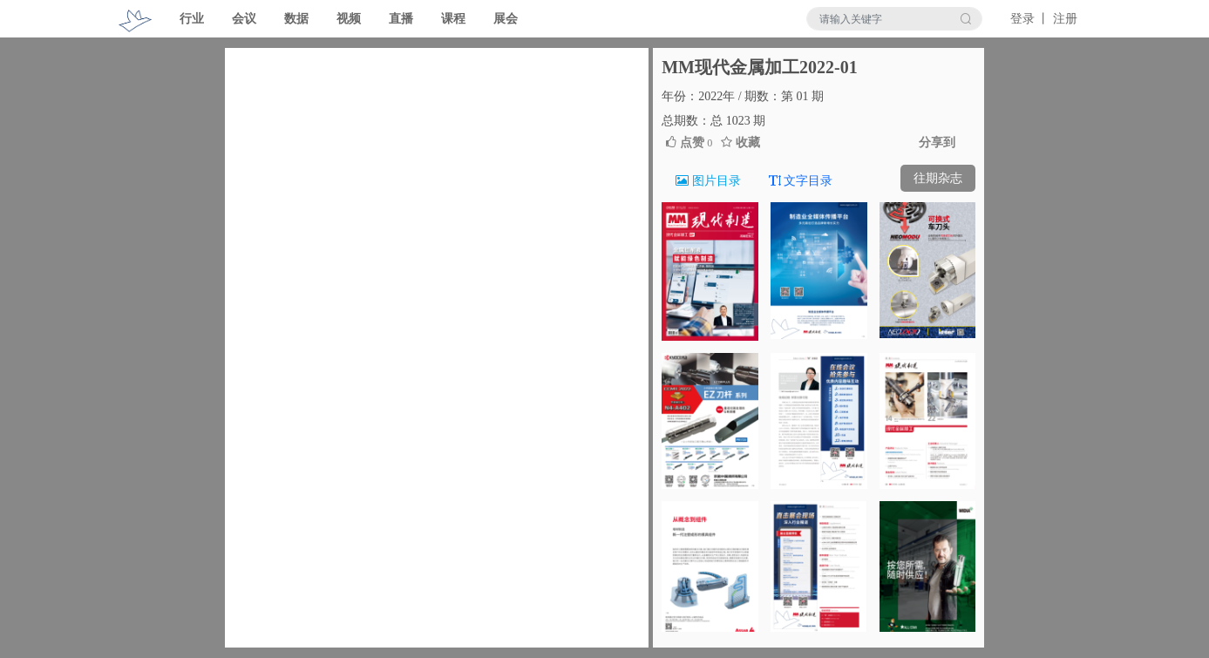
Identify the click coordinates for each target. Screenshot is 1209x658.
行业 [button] (192, 18)
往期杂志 (938, 178)
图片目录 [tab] (708, 180)
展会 (505, 18)
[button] (257, 348)
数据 (296, 18)
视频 (348, 18)
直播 (401, 18)
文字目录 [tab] (801, 180)
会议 (244, 18)
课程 (453, 18)
